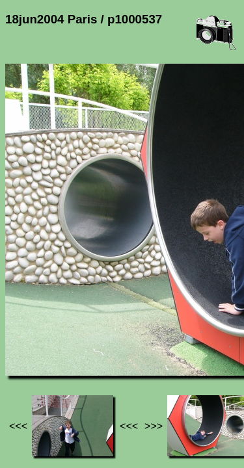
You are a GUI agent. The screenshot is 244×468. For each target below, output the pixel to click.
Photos (77, 338)
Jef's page (28, 338)
